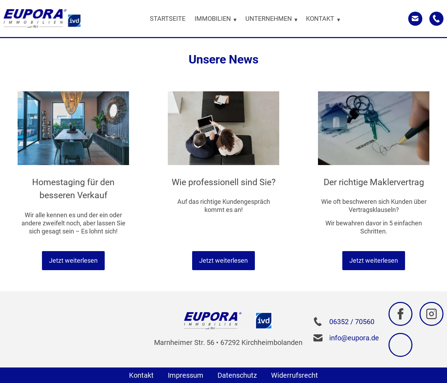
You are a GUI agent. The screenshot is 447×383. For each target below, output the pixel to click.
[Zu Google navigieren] (400, 345)
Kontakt (141, 375)
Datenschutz (237, 375)
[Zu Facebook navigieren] (400, 314)
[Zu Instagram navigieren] (431, 314)
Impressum (185, 375)
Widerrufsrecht (294, 375)
